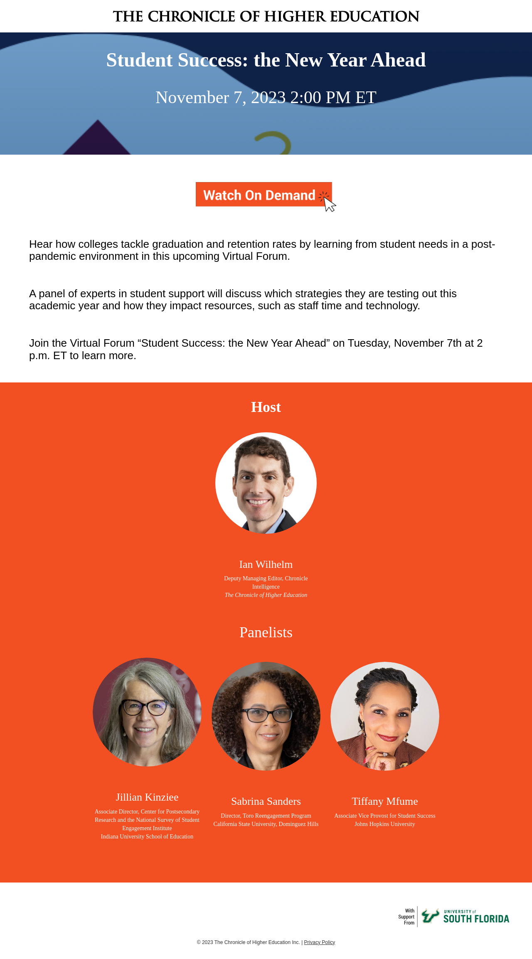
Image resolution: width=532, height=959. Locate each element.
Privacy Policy (319, 942)
